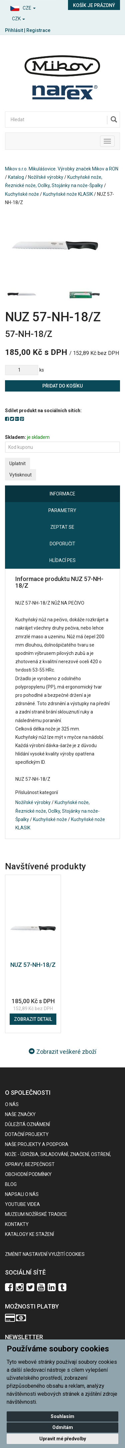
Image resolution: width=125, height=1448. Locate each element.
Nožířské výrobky (45, 177)
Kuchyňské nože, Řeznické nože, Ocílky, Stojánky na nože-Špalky (57, 811)
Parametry (62, 510)
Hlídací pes (62, 560)
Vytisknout (20, 474)
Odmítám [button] (62, 1427)
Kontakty (17, 1224)
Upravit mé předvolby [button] (62, 1438)
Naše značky (20, 1114)
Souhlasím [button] (62, 1416)
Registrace (38, 30)
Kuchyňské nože (22, 194)
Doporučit (62, 543)
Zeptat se (62, 527)
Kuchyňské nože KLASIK (68, 194)
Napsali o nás (22, 1194)
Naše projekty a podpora (36, 1144)
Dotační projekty (27, 1134)
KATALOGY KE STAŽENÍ (29, 1234)
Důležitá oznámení (27, 1124)
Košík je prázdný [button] (94, 5)
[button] (31, 7)
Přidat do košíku (62, 386)
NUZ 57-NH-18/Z (33, 964)
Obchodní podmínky (28, 1174)
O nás (12, 1104)
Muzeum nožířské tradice (36, 1214)
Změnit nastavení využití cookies (45, 1254)
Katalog (16, 177)
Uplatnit (17, 463)
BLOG (11, 1184)
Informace (62, 493)
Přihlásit (14, 30)
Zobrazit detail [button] (33, 1019)
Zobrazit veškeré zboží (62, 1051)
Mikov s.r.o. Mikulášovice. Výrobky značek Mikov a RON (61, 168)
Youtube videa (22, 1204)
